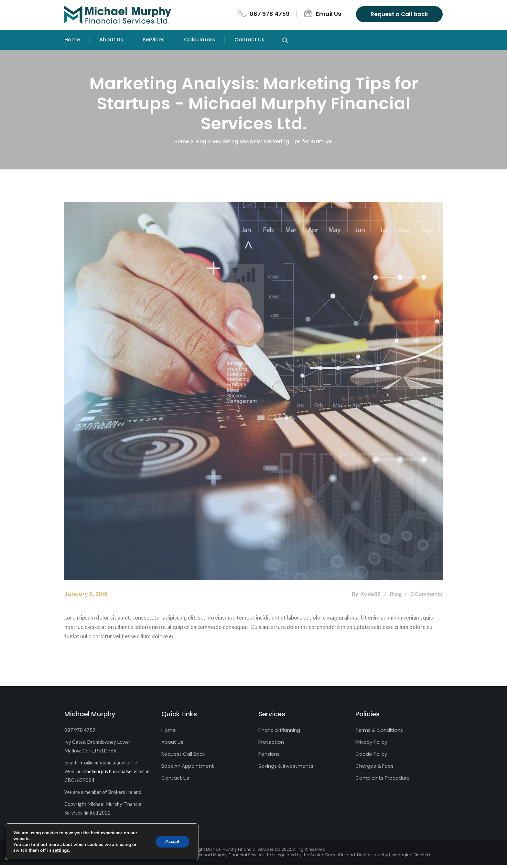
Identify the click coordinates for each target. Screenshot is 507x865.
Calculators (199, 39)
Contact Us (249, 39)
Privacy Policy (371, 742)
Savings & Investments (285, 765)
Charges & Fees (374, 765)
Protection (271, 742)
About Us (111, 39)
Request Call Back (183, 754)
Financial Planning (279, 730)
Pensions (269, 754)
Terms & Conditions (379, 730)
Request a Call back (399, 14)
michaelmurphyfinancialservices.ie (113, 771)
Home (72, 39)
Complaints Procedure (382, 777)
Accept (172, 841)
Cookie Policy (371, 754)
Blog (200, 141)
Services (154, 39)
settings (60, 850)
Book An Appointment (187, 765)
